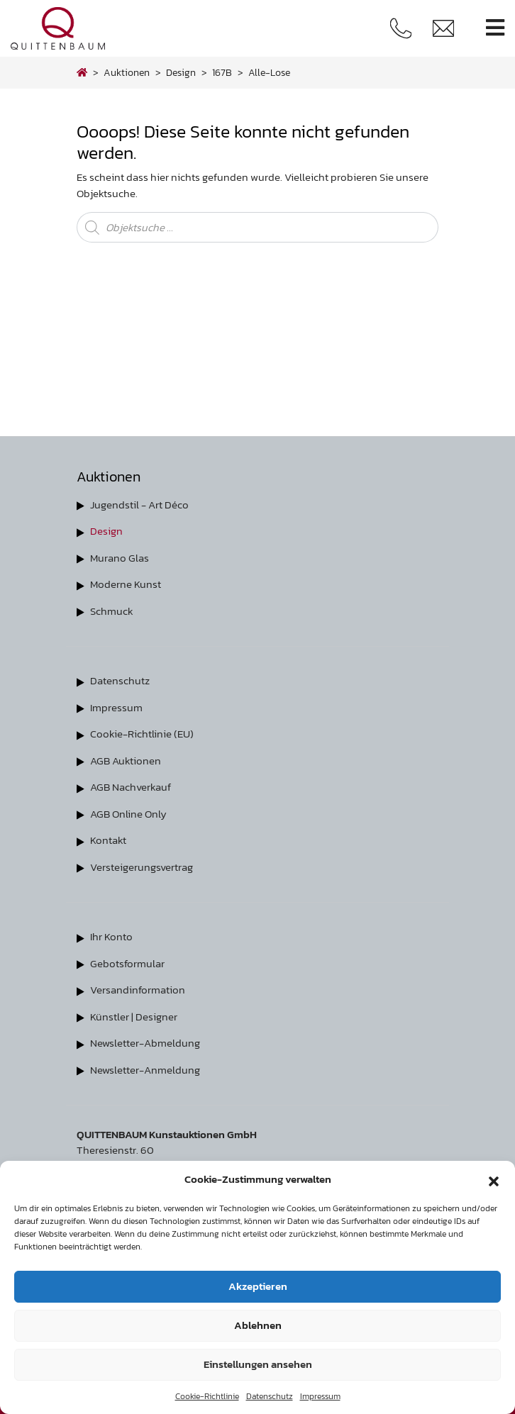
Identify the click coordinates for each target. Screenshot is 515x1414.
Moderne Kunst (125, 584)
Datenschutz (269, 1396)
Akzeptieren (257, 1286)
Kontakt (108, 840)
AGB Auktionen (125, 760)
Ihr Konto (111, 936)
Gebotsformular (127, 963)
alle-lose (269, 72)
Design (106, 531)
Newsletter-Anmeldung (145, 1070)
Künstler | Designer (133, 1016)
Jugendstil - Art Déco (139, 504)
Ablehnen (258, 1325)
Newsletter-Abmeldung (145, 1043)
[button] (494, 1179)
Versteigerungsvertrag (141, 867)
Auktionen (127, 72)
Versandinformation (137, 989)
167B (222, 72)
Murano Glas (119, 558)
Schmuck (111, 611)
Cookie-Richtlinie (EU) (142, 733)
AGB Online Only (128, 814)
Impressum (320, 1396)
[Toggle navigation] (495, 28)
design (181, 72)
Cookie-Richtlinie (207, 1396)
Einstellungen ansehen (258, 1364)
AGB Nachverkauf (130, 787)
